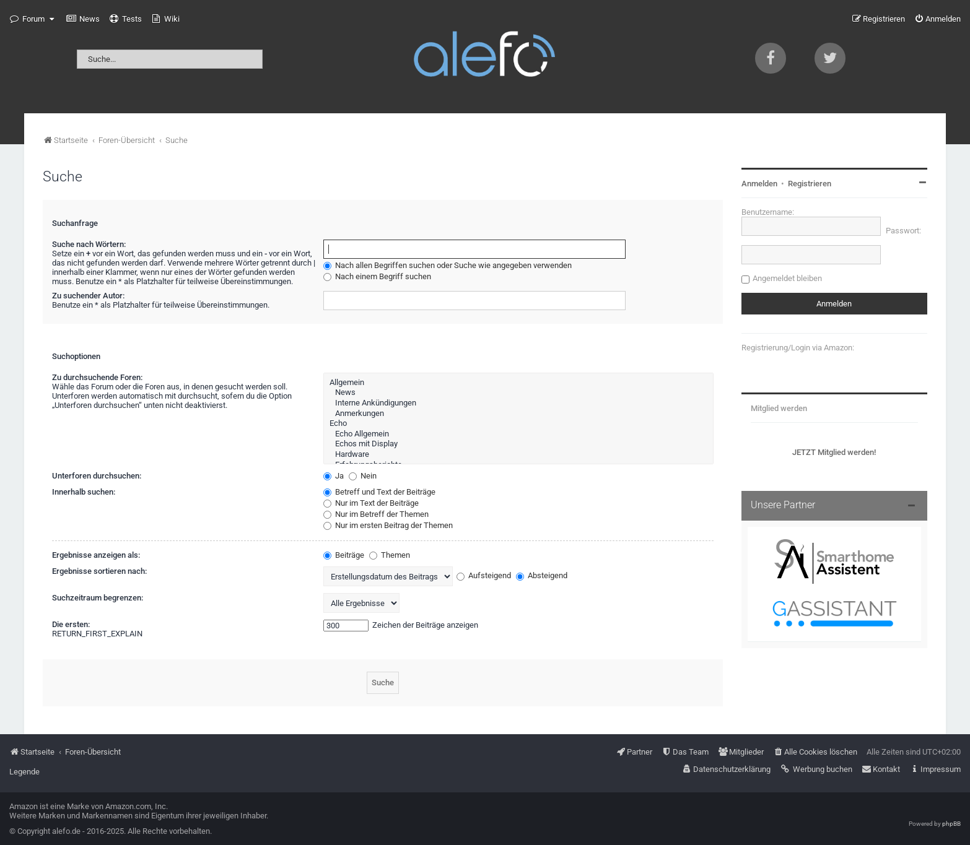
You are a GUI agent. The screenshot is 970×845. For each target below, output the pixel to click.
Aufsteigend (484, 575)
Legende (24, 771)
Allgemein (518, 383)
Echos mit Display (518, 444)
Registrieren (809, 183)
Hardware (518, 454)
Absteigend (541, 575)
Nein (363, 475)
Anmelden (759, 183)
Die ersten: (71, 624)
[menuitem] (83, 19)
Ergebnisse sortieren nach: (99, 571)
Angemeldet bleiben (787, 278)
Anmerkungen (518, 414)
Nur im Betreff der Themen (376, 514)
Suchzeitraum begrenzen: (97, 597)
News (518, 393)
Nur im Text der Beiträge (371, 503)
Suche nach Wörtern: (89, 244)
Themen (389, 555)
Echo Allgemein (518, 434)
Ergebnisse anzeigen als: (96, 555)
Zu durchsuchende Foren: (97, 377)
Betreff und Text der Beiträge (379, 491)
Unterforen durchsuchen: (96, 475)
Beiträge (343, 555)
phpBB (951, 823)
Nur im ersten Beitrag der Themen (388, 525)
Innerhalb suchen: (83, 491)
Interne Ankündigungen (518, 403)
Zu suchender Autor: (88, 295)
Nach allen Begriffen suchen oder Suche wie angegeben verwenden (447, 265)
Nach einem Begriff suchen (377, 276)
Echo (518, 423)
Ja (333, 475)
